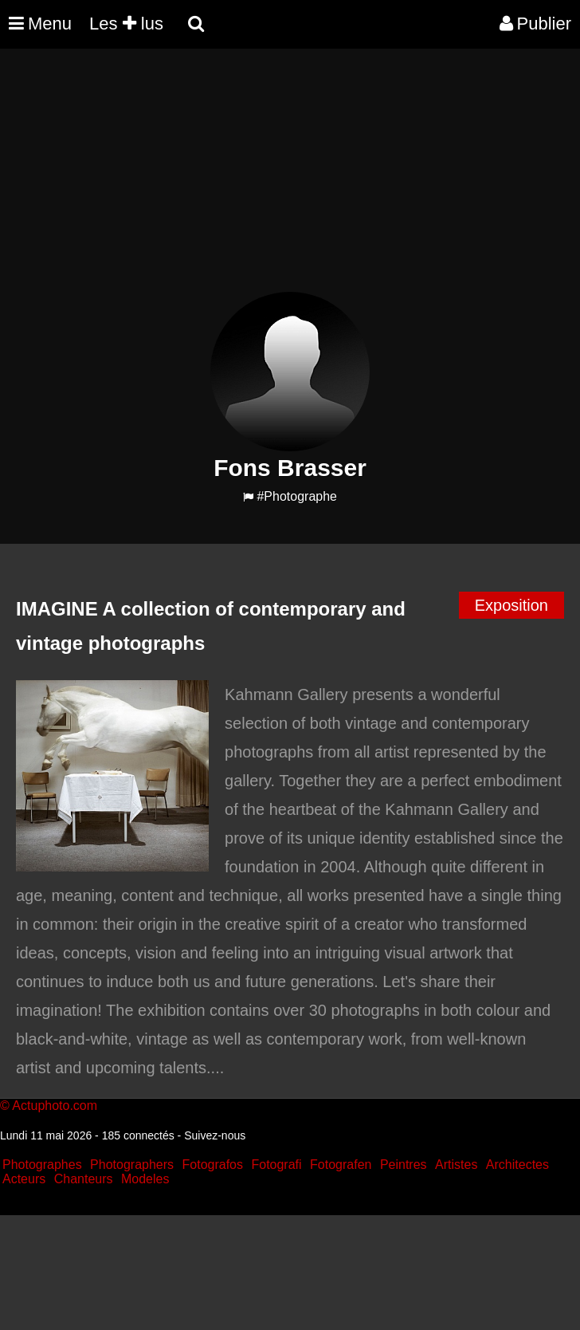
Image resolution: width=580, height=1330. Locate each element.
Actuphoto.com (54, 1105)
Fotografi (276, 1164)
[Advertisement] (290, 180)
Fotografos (212, 1164)
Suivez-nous (214, 1135)
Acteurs (23, 1179)
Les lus (126, 23)
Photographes (42, 1164)
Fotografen (340, 1164)
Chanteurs (83, 1179)
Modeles (145, 1179)
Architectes (517, 1164)
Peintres (403, 1164)
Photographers (132, 1164)
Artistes (456, 1164)
